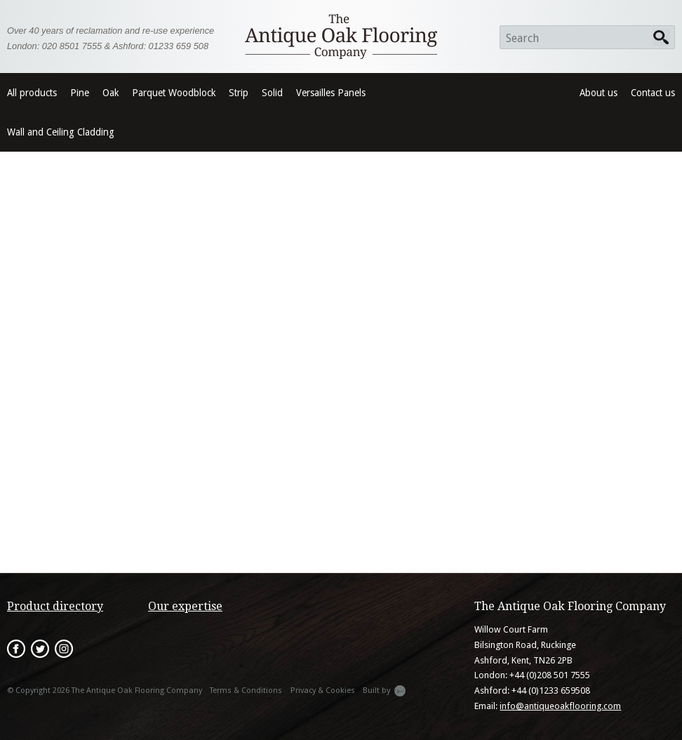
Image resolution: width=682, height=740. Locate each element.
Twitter (40, 649)
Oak (110, 92)
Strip (238, 92)
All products (32, 92)
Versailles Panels (331, 92)
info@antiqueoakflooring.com (560, 706)
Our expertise (185, 606)
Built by (384, 690)
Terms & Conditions (246, 690)
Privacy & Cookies (322, 690)
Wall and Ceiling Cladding (60, 132)
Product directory (55, 606)
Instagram (64, 649)
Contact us (653, 92)
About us (598, 92)
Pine (79, 92)
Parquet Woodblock (173, 92)
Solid (272, 92)
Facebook (16, 649)
